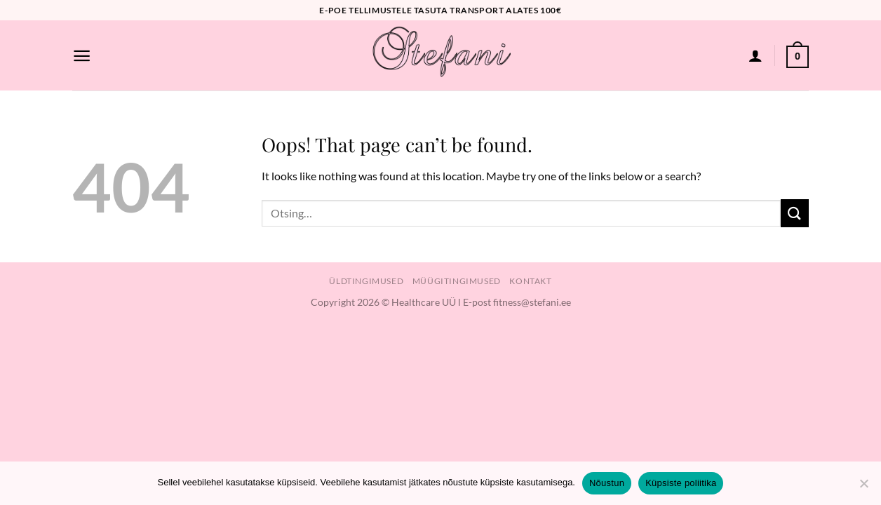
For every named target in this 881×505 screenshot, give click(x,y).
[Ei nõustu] (863, 487)
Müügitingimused (456, 281)
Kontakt (530, 281)
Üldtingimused (366, 281)
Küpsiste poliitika (680, 483)
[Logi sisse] (755, 55)
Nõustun (606, 483)
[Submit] (795, 213)
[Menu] (81, 55)
